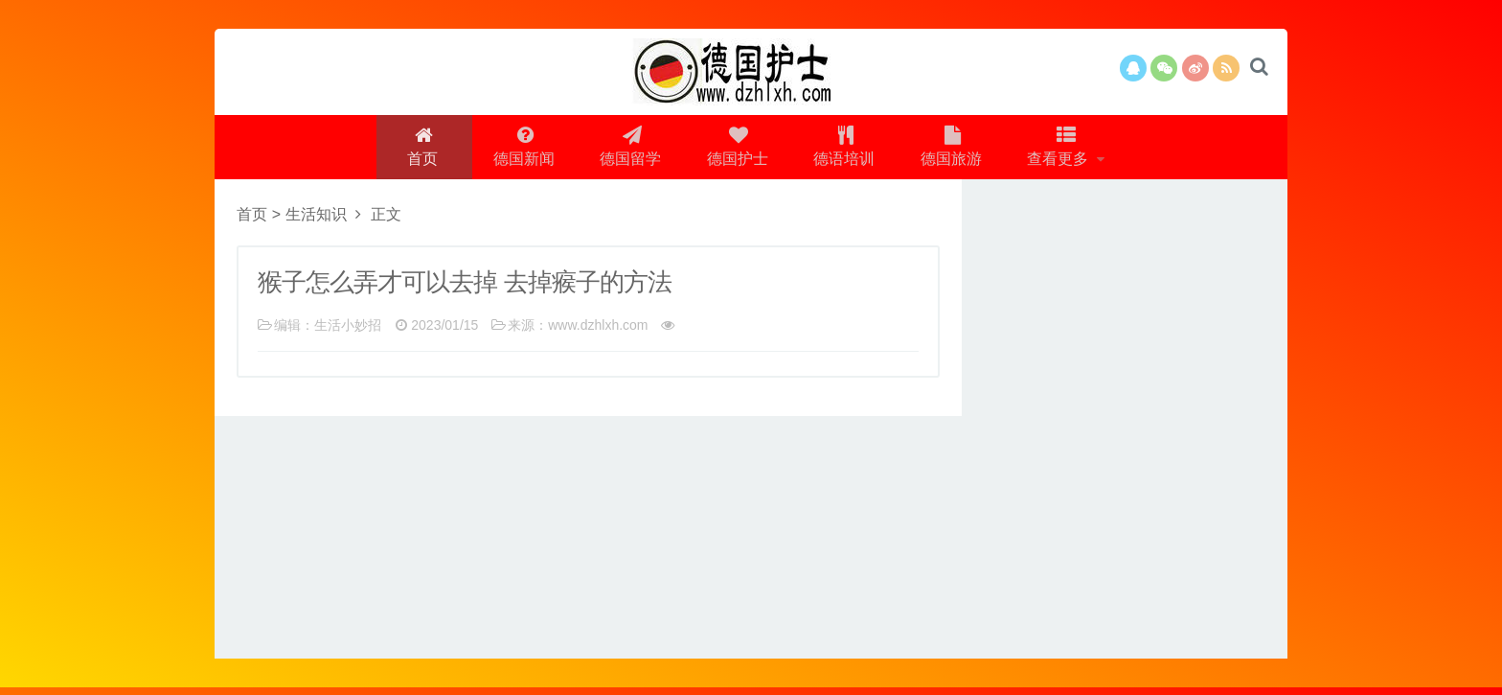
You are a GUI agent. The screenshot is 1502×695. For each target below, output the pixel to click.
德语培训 (845, 150)
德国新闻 (518, 150)
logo (751, 71)
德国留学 (627, 150)
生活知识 (316, 222)
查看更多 (1066, 150)
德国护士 (736, 150)
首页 (415, 150)
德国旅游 (955, 150)
